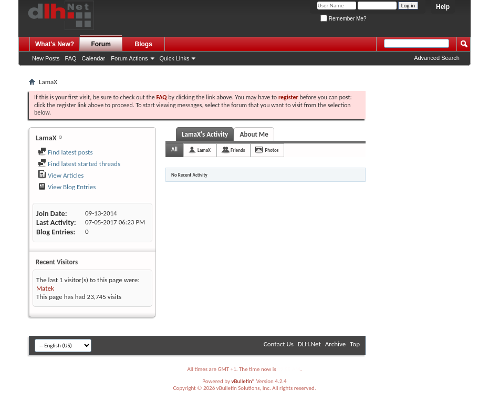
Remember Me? (343, 19)
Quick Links (175, 58)
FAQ (71, 58)
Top (355, 344)
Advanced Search (437, 58)
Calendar (94, 58)
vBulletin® (243, 381)
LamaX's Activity (205, 134)
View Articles (61, 175)
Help (443, 7)
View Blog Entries (67, 187)
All (174, 149)
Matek (45, 288)
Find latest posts (65, 152)
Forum (101, 44)
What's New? (54, 44)
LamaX (204, 150)
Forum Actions (129, 58)
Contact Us (279, 344)
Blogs (143, 44)
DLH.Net (309, 344)
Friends (238, 150)
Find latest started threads (79, 164)
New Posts (46, 58)
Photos (271, 150)
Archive (335, 344)
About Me (254, 134)
